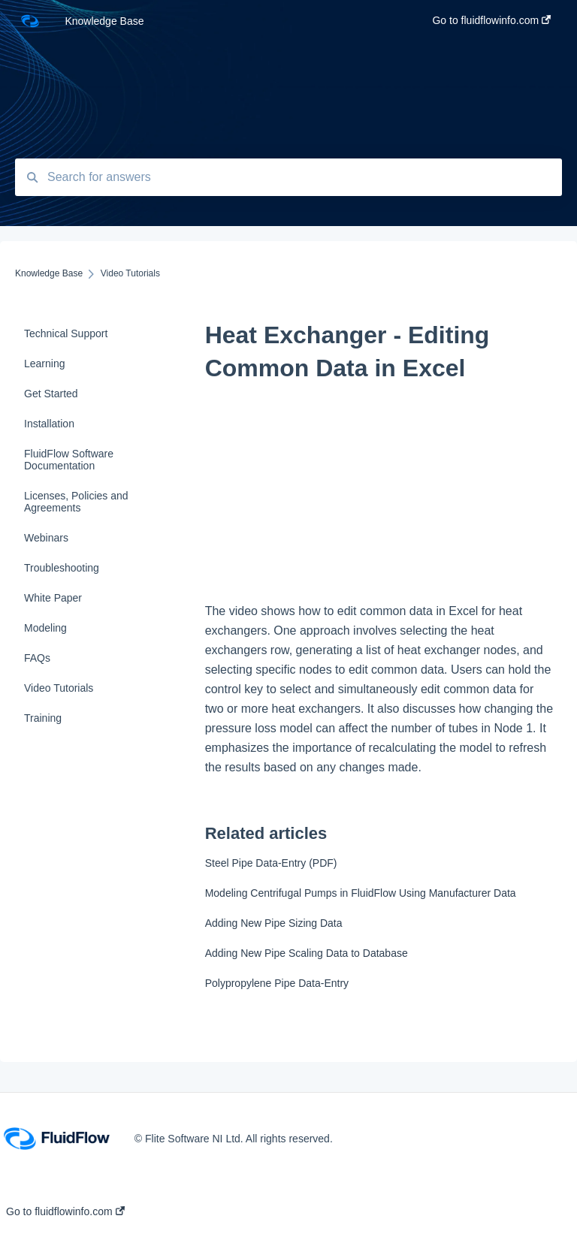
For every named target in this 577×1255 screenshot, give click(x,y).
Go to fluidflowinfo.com (65, 1211)
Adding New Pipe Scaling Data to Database (306, 953)
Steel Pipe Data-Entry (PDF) (271, 863)
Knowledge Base (104, 21)
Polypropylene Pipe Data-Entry (277, 983)
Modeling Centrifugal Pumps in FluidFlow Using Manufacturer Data (360, 893)
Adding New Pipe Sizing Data (274, 923)
